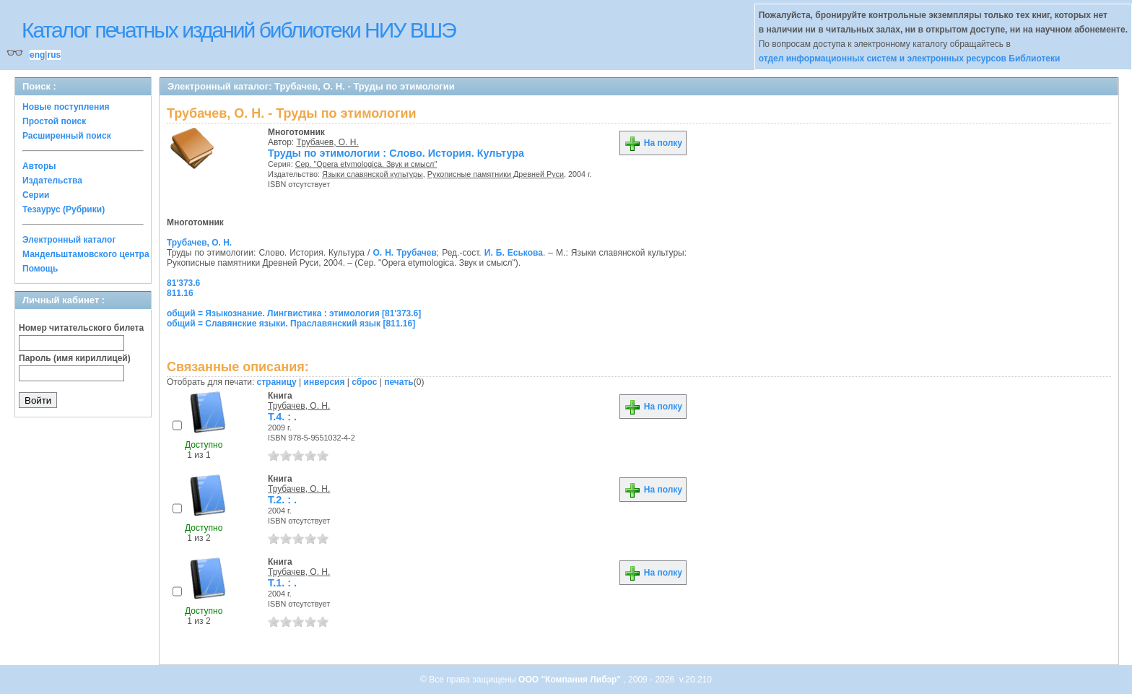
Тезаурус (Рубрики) (63, 209)
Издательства (52, 180)
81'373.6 (183, 283)
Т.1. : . (282, 583)
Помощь (40, 269)
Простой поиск (54, 121)
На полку (653, 143)
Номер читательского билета (81, 328)
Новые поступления (66, 107)
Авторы (39, 166)
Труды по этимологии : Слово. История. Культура (396, 153)
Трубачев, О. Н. (328, 142)
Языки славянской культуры (372, 174)
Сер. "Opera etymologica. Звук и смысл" (366, 164)
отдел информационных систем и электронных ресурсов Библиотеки (910, 58)
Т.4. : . (282, 416)
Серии (35, 195)
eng (37, 55)
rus (54, 55)
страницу (277, 382)
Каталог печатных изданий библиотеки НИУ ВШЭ (239, 30)
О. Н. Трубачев (404, 253)
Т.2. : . (282, 500)
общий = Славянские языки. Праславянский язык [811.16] (291, 323)
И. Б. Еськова (513, 253)
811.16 (180, 293)
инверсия (324, 382)
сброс (364, 382)
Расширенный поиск (66, 136)
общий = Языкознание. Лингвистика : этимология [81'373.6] (294, 313)
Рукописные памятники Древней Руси (495, 174)
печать (399, 382)
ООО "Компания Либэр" (570, 680)
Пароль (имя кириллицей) (75, 358)
